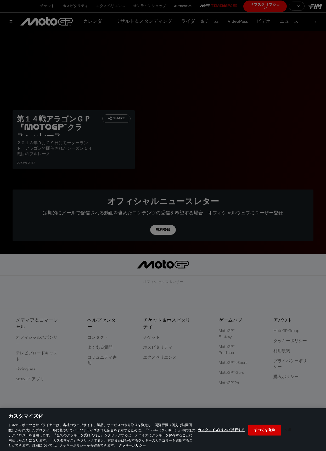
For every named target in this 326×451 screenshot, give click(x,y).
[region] (163, 429)
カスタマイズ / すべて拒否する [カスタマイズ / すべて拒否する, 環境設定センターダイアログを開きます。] (221, 430)
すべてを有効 (264, 430)
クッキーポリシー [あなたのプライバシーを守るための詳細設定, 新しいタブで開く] (132, 445)
